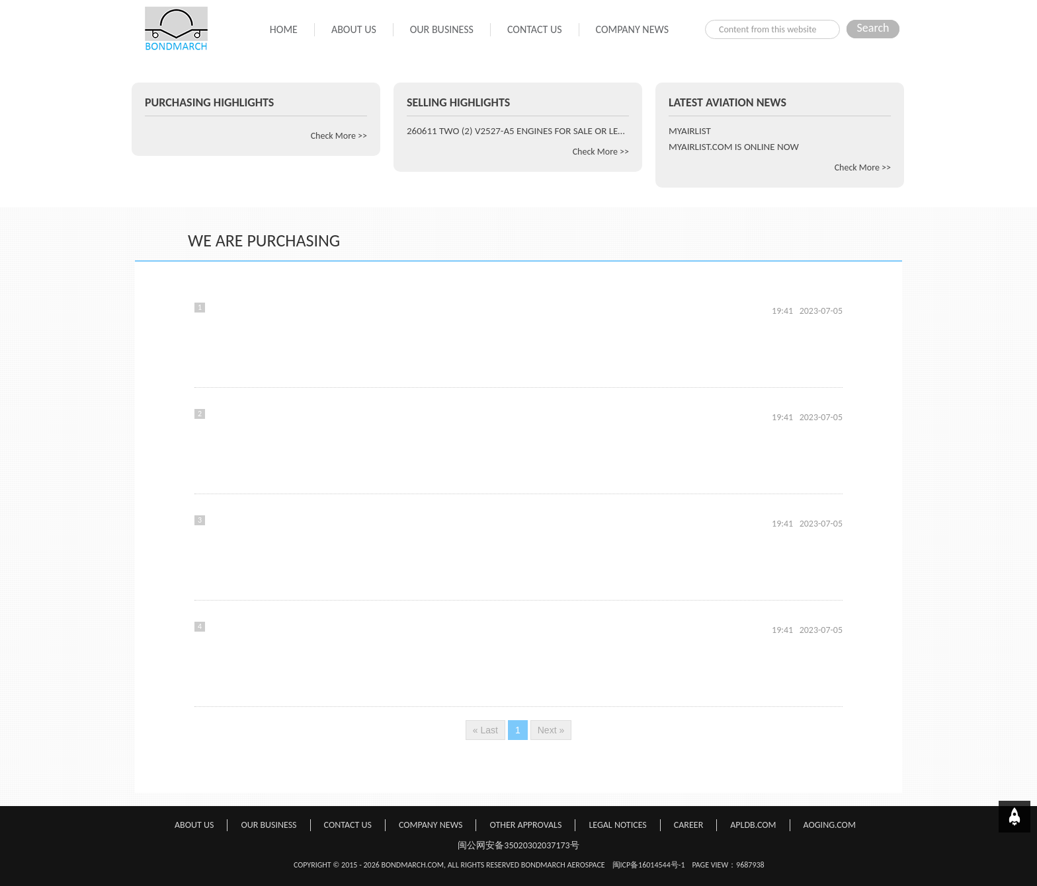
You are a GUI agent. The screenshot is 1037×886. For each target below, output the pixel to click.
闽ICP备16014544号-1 (648, 864)
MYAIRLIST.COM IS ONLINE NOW (734, 147)
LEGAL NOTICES (617, 825)
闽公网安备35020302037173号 (518, 845)
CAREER (688, 825)
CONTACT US (534, 29)
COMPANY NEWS (632, 29)
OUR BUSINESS (442, 29)
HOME (284, 29)
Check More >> (339, 135)
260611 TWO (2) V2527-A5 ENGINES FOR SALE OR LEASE (518, 131)
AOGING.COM (830, 825)
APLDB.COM (753, 825)
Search (873, 27)
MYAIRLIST (690, 131)
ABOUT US (353, 29)
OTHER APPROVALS (525, 825)
